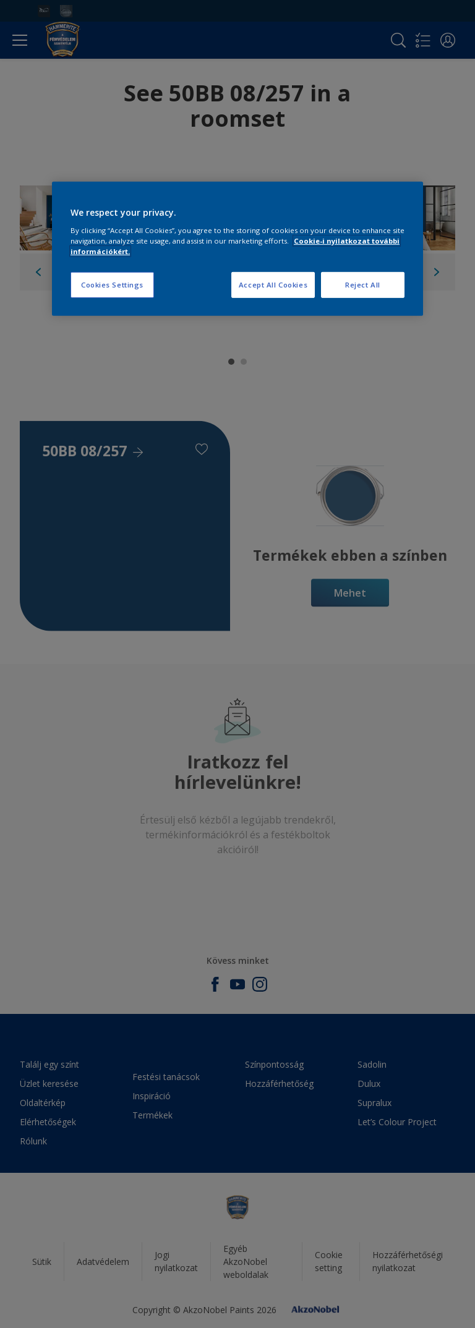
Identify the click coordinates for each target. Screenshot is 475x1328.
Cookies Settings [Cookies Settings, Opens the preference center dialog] (112, 284)
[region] (237, 249)
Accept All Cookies (273, 284)
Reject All (362, 284)
